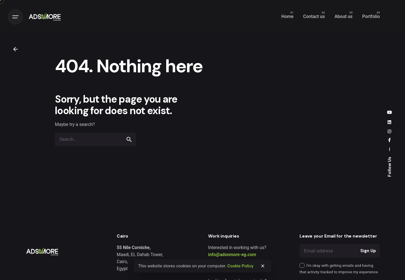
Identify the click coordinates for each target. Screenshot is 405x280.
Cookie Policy (240, 265)
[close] (262, 266)
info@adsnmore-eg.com (232, 254)
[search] (129, 139)
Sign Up (368, 251)
